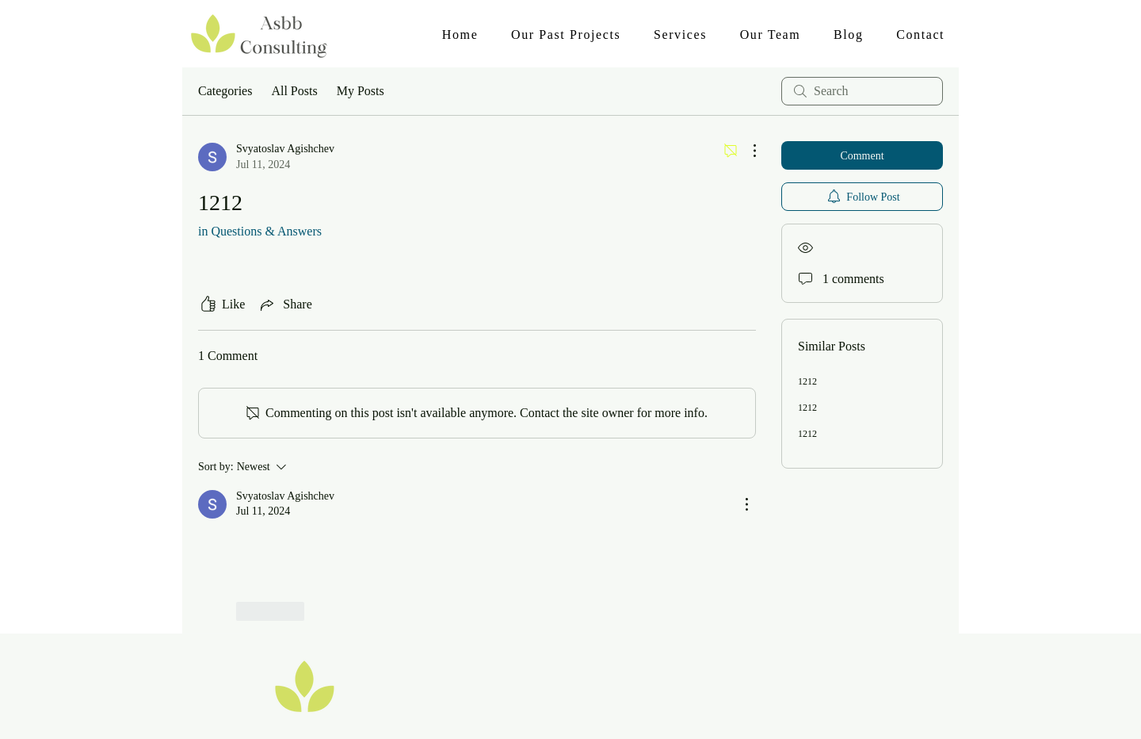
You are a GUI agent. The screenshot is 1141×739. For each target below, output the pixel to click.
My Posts (360, 91)
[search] (862, 91)
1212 (807, 381)
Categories (225, 91)
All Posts (294, 91)
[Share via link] (284, 304)
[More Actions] (746, 150)
